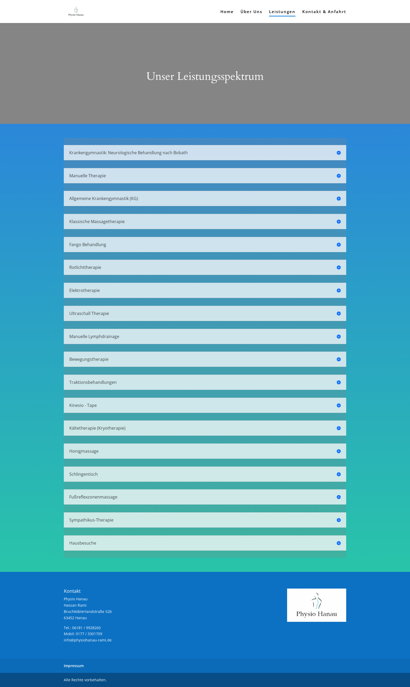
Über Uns (251, 12)
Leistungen (282, 12)
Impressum (74, 665)
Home (227, 12)
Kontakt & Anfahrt (324, 12)
